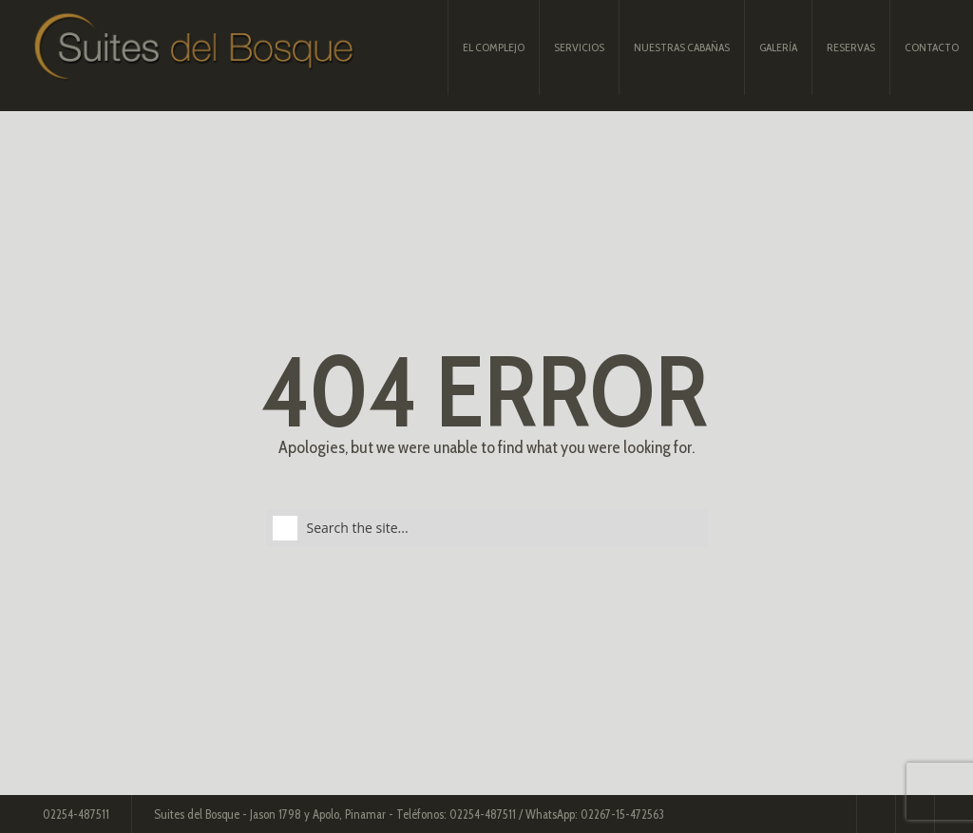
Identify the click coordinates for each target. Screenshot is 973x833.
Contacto (932, 47)
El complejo (494, 47)
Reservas (851, 47)
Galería (778, 47)
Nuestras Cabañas (682, 47)
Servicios (579, 47)
